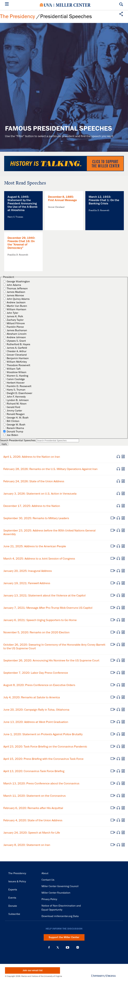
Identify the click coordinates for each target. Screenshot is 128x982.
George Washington (18, 281)
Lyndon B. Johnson (18, 400)
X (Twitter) (57, 947)
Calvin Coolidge (16, 379)
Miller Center (73, 5)
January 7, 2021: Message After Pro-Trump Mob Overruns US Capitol (47, 608)
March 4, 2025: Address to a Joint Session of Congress (39, 558)
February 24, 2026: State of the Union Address (33, 481)
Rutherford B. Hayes (18, 344)
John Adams (14, 285)
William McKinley (17, 361)
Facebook (49, 947)
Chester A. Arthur (16, 351)
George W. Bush (16, 424)
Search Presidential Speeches (18, 440)
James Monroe (15, 295)
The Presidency (17, 16)
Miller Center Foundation (56, 892)
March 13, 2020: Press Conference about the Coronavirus (41, 783)
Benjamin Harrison (18, 358)
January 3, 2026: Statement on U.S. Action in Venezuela (39, 493)
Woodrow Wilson (16, 372)
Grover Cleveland (17, 354)
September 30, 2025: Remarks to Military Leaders (36, 518)
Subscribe (14, 914)
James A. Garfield (17, 347)
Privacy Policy (49, 899)
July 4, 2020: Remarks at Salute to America (31, 697)
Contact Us (48, 879)
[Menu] (7, 4)
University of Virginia (46, 5)
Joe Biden (12, 435)
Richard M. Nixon (16, 403)
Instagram (78, 947)
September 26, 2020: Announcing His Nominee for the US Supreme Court (51, 660)
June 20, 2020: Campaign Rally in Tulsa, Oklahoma (36, 709)
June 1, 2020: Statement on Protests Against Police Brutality (43, 734)
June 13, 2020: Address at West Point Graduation (35, 722)
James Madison (16, 292)
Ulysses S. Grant (16, 341)
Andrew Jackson (16, 302)
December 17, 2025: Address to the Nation (31, 506)
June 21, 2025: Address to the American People (34, 546)
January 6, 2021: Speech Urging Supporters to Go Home (40, 620)
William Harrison (16, 309)
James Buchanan (17, 330)
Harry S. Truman (16, 389)
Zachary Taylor (15, 320)
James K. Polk (15, 316)
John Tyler (12, 313)
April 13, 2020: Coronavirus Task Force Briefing (33, 771)
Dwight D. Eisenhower (19, 393)
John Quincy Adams (18, 299)
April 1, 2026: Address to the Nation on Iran (31, 457)
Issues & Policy (17, 881)
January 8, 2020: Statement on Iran (26, 845)
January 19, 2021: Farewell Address (26, 583)
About (45, 873)
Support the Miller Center (64, 937)
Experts (12, 889)
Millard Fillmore (16, 323)
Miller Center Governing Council (60, 886)
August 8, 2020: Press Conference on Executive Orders (39, 685)
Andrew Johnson (16, 337)
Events (12, 897)
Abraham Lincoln (16, 334)
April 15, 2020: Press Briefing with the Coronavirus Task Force (43, 759)
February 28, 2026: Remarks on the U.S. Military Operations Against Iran (50, 469)
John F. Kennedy (16, 396)
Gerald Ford (13, 407)
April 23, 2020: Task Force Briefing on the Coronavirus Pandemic (45, 746)
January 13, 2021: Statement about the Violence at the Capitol (44, 595)
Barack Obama (15, 428)
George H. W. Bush (17, 417)
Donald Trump (15, 431)
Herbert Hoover (15, 382)
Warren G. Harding (17, 375)
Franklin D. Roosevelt (19, 386)
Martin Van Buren (17, 306)
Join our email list (32, 970)
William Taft (13, 368)
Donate (12, 906)
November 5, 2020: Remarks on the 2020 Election (36, 632)
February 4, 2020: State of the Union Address (32, 820)
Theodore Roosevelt (18, 365)
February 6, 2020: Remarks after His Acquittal (33, 808)
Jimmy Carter (14, 410)
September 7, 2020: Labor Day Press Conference (35, 673)
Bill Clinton (13, 421)
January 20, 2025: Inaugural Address (27, 571)
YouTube (67, 947)
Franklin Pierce (15, 327)
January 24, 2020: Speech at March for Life (31, 832)
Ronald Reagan (16, 414)
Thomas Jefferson (17, 288)
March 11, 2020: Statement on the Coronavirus (34, 796)
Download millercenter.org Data (60, 916)
